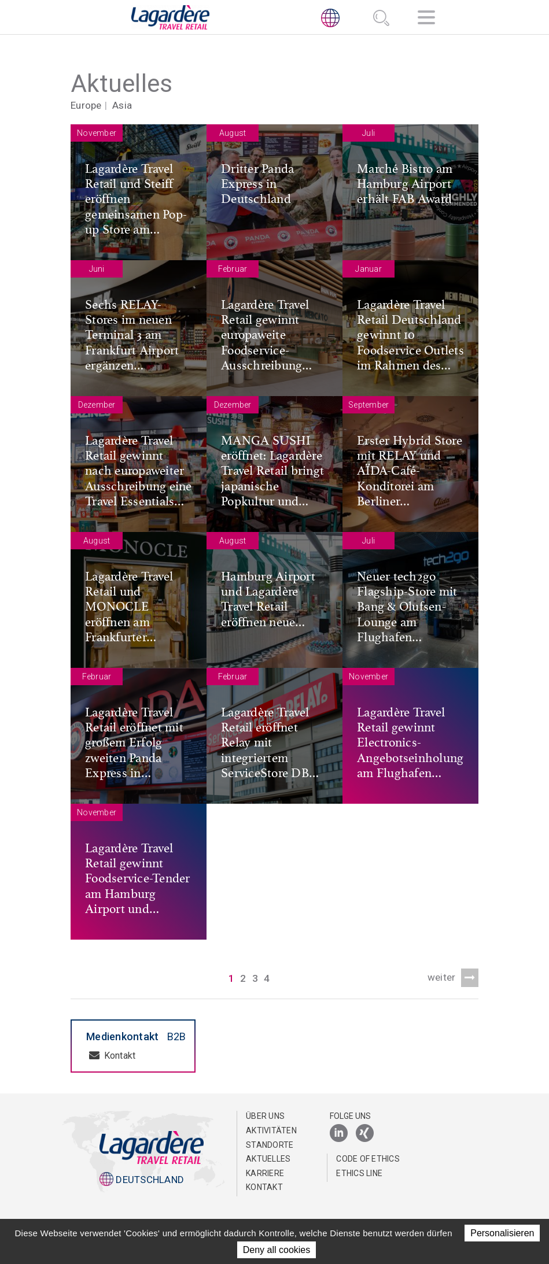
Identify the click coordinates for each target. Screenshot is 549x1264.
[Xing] (365, 1133)
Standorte (269, 1145)
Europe (86, 105)
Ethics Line (359, 1173)
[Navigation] (426, 19)
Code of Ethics (368, 1158)
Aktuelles (268, 1158)
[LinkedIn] (339, 1133)
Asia (122, 105)
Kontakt (112, 1055)
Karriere (265, 1173)
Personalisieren (502, 1233)
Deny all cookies (277, 1250)
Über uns (265, 1116)
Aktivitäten (271, 1130)
